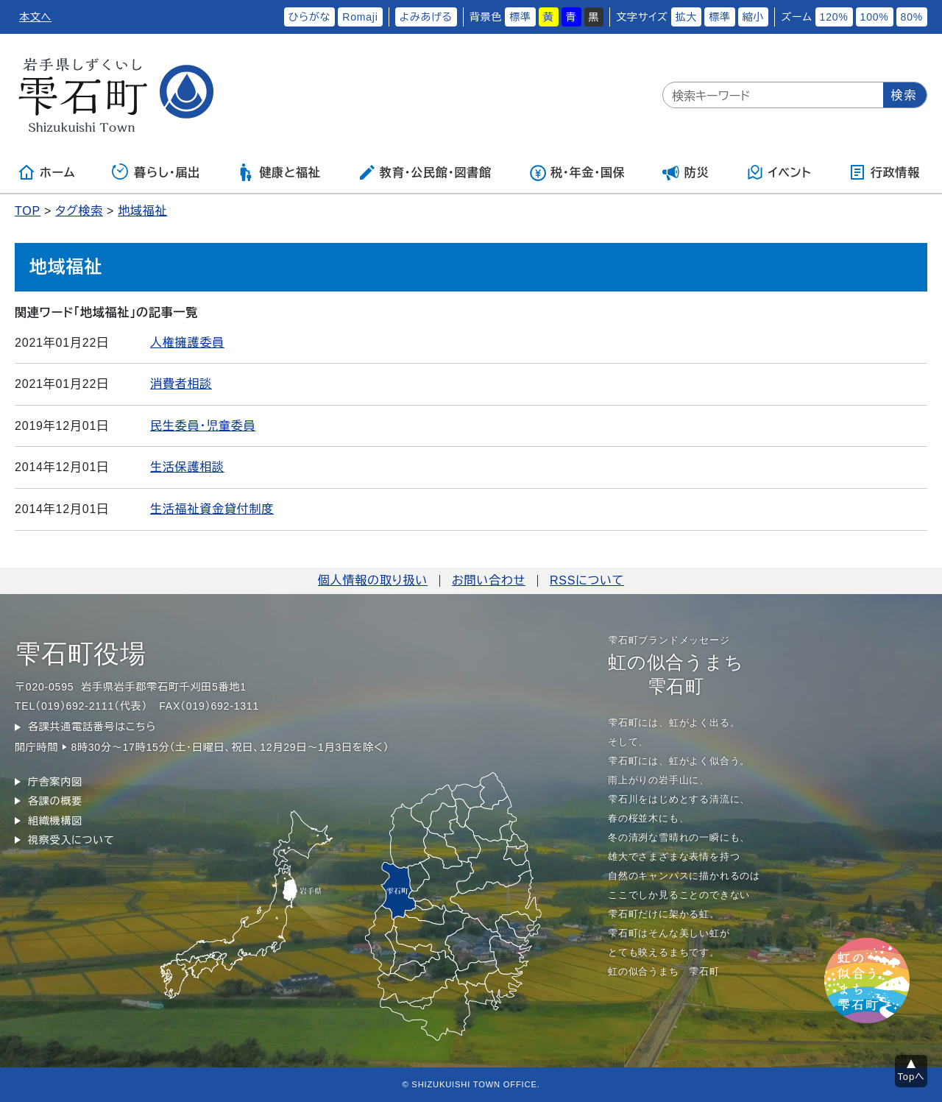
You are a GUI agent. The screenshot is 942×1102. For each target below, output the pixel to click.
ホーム (46, 172)
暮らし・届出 (156, 172)
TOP (27, 211)
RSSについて (587, 580)
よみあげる (426, 17)
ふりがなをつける (234, 17)
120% (834, 17)
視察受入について (71, 840)
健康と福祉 (278, 172)
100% (874, 17)
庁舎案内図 (55, 782)
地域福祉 (142, 211)
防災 (685, 172)
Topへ (911, 1076)
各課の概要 (55, 801)
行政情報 (884, 172)
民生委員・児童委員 (202, 426)
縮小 (754, 17)
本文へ (35, 17)
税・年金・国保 (577, 172)
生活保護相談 (187, 467)
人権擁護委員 (187, 342)
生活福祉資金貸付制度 (212, 509)
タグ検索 (79, 211)
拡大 (687, 17)
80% (912, 17)
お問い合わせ (488, 580)
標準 (520, 17)
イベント (779, 172)
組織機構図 (55, 821)
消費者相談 (181, 384)
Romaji (360, 17)
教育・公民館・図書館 (425, 172)
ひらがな (309, 17)
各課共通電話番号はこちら (92, 726)
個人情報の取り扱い (373, 580)
